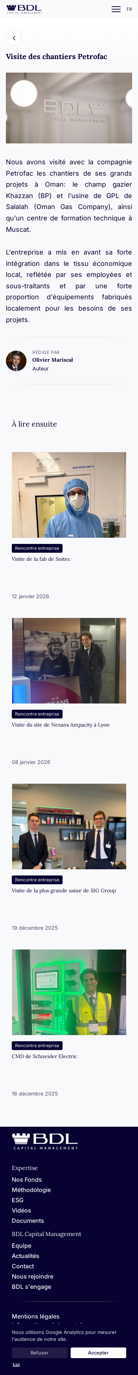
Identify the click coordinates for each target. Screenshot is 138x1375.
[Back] (14, 38)
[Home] (45, 1148)
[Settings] (129, 9)
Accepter (98, 1353)
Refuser (40, 1353)
